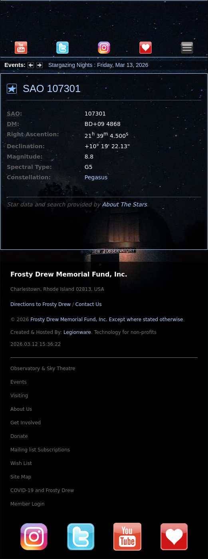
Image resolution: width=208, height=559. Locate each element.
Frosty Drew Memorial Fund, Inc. (106, 319)
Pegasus (96, 177)
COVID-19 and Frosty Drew (42, 490)
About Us (21, 409)
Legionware (77, 332)
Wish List (21, 463)
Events (18, 382)
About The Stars (124, 204)
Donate (19, 436)
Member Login (27, 504)
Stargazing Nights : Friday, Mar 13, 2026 (98, 65)
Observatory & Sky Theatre (42, 368)
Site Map (20, 477)
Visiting (19, 395)
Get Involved (25, 423)
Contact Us (88, 304)
